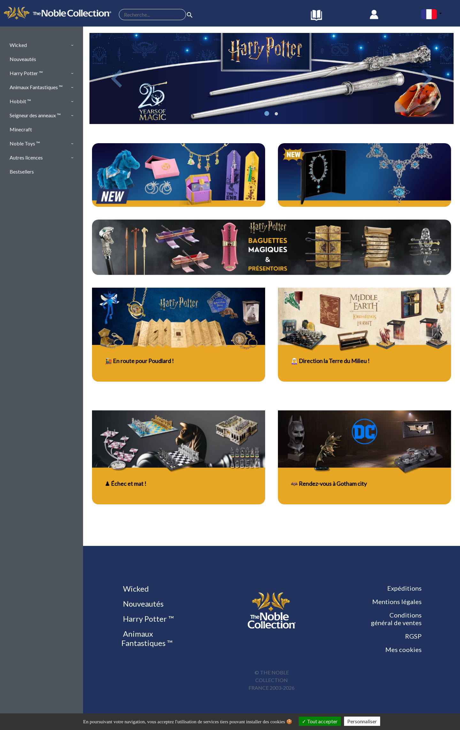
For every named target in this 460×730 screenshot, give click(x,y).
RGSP (413, 636)
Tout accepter (320, 721)
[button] (41, 45)
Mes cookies (403, 649)
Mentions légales (397, 601)
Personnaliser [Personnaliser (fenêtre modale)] (362, 721)
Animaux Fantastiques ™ (146, 638)
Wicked (135, 588)
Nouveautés (142, 603)
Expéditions (404, 588)
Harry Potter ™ (147, 618)
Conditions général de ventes (396, 618)
